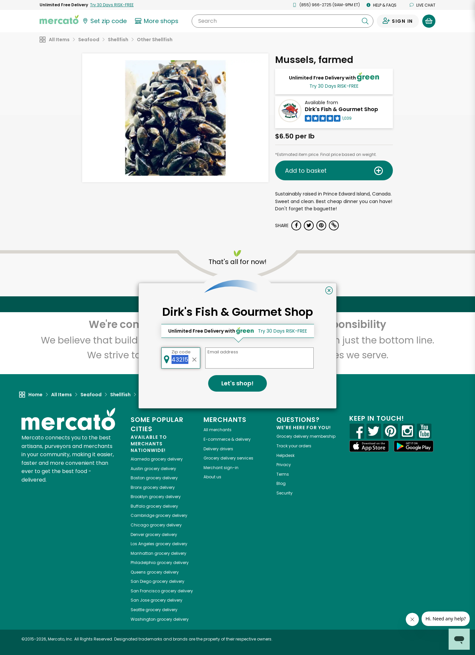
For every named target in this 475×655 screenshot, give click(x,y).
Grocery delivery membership (305, 436)
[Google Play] (413, 446)
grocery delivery (157, 459)
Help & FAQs (381, 5)
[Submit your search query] (365, 21)
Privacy (283, 464)
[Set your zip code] (104, 21)
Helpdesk (285, 455)
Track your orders (293, 446)
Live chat (422, 5)
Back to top (237, 304)
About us (212, 477)
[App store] (369, 446)
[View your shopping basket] (428, 21)
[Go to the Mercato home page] (59, 19)
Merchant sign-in (221, 467)
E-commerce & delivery (227, 439)
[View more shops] (157, 21)
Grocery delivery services (228, 458)
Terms (282, 474)
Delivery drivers (218, 449)
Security (284, 493)
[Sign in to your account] (398, 21)
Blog (281, 483)
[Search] (282, 21)
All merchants (218, 429)
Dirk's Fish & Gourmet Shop (341, 109)
